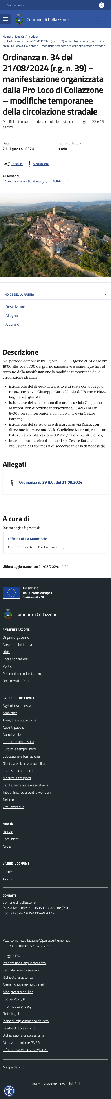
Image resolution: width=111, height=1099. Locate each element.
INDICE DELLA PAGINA (55, 294)
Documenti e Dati (16, 680)
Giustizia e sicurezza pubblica (24, 763)
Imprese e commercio (18, 770)
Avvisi (7, 846)
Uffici (6, 651)
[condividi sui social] (13, 164)
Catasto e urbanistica (18, 741)
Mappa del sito (13, 1067)
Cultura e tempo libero (19, 749)
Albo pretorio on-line (18, 992)
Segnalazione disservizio (21, 970)
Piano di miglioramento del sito (26, 1020)
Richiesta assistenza (18, 977)
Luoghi (8, 871)
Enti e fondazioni (15, 659)
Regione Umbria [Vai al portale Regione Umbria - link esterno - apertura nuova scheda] (16, 5)
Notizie (8, 831)
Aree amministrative (18, 644)
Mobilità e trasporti (17, 778)
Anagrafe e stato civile (19, 720)
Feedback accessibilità (19, 1028)
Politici (7, 666)
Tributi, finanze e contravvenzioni (27, 792)
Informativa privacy (17, 1006)
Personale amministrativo (22, 673)
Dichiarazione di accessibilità (23, 1035)
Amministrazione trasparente (24, 984)
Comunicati (11, 839)
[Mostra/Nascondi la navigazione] (5, 19)
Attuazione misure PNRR (21, 1042)
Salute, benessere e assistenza (26, 785)
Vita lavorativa (13, 807)
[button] (9, 1091)
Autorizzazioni (13, 734)
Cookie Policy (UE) (16, 999)
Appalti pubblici (14, 727)
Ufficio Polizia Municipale (27, 538)
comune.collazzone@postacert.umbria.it (40, 940)
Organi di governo (16, 637)
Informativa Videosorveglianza (25, 1049)
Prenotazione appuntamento (24, 963)
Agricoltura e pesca (17, 705)
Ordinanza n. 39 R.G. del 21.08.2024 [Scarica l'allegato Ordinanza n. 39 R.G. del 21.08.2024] (50, 482)
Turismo (8, 799)
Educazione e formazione (21, 756)
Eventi (7, 878)
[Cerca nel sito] (98, 19)
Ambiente (10, 712)
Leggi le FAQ (12, 955)
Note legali (11, 1013)
